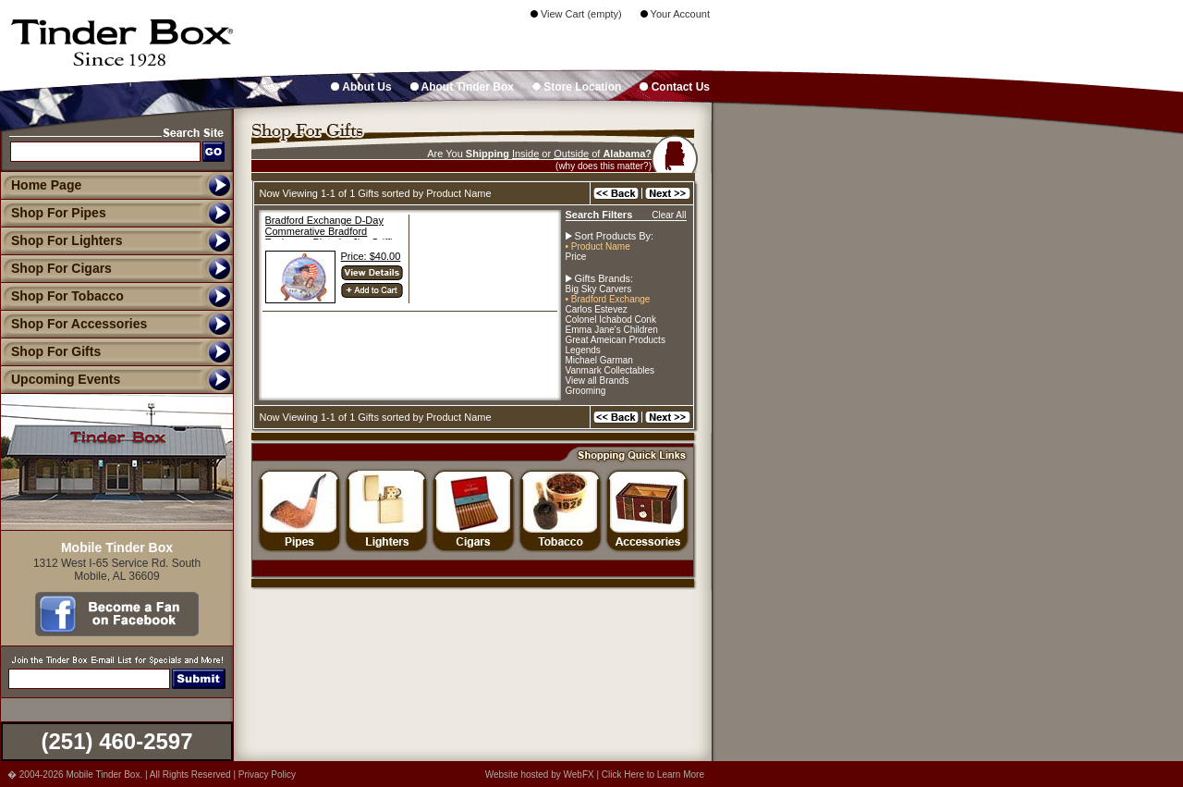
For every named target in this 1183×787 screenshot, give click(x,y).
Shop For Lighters (61, 240)
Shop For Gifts (50, 351)
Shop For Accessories (73, 323)
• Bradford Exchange (608, 299)
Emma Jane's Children (612, 330)
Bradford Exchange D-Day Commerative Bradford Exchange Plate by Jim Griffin (331, 231)
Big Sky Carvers (599, 289)
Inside (525, 153)
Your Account (675, 13)
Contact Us (675, 86)
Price (576, 257)
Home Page (46, 185)
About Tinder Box (462, 86)
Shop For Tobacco (62, 296)
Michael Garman (599, 360)
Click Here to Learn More (653, 774)
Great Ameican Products (615, 340)
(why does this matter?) (603, 166)
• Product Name (598, 246)
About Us (361, 86)
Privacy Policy (267, 774)
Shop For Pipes (53, 212)
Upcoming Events (60, 379)
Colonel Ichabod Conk (611, 319)
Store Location (576, 86)
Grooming (586, 391)
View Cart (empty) (576, 13)
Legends (583, 350)
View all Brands (597, 380)
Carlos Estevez (597, 309)
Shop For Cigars (56, 268)
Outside (571, 153)
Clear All (669, 215)
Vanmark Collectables (610, 370)
